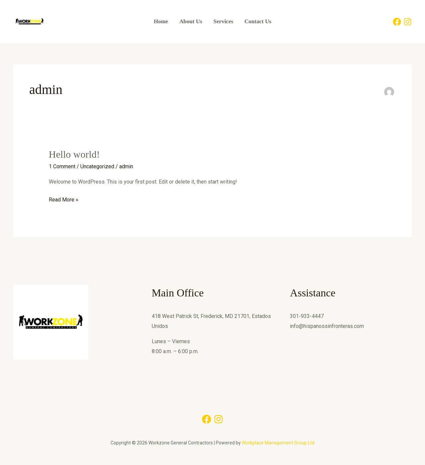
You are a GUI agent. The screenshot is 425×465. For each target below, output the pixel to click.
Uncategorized (97, 166)
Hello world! (74, 154)
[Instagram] (407, 22)
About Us (190, 21)
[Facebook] (397, 22)
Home (161, 21)
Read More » (63, 199)
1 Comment (62, 166)
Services (223, 21)
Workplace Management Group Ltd (278, 442)
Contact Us (257, 21)
